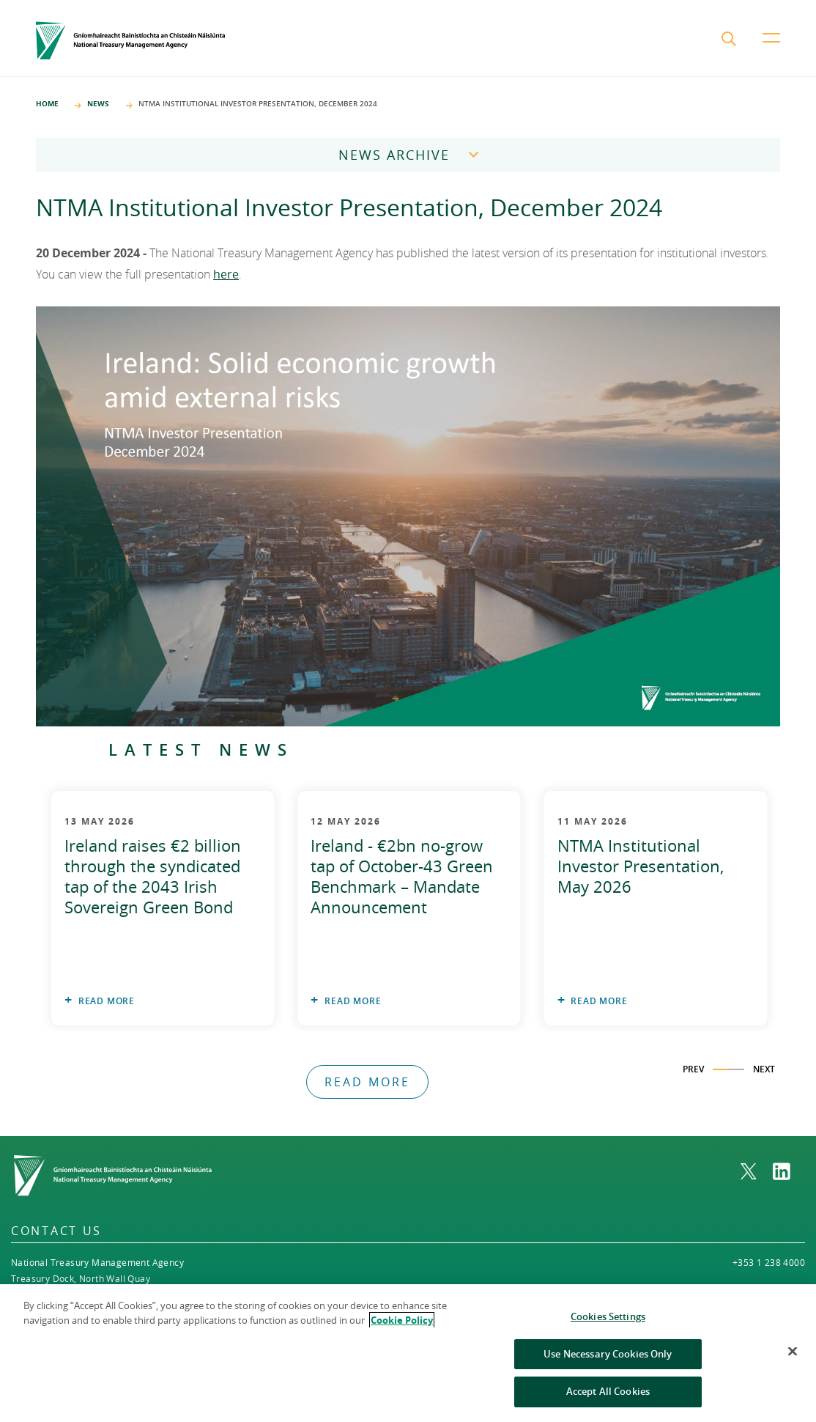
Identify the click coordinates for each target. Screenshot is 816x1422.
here (226, 274)
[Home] (130, 40)
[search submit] (730, 40)
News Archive (394, 154)
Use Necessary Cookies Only (608, 1361)
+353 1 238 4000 (768, 1262)
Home (47, 103)
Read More (106, 1001)
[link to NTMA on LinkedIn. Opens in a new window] (789, 1171)
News (98, 103)
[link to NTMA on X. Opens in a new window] (757, 1171)
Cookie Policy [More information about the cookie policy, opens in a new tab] (402, 1327)
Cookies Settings (608, 1324)
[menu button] (771, 49)
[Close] (792, 1359)
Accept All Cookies (608, 1399)
